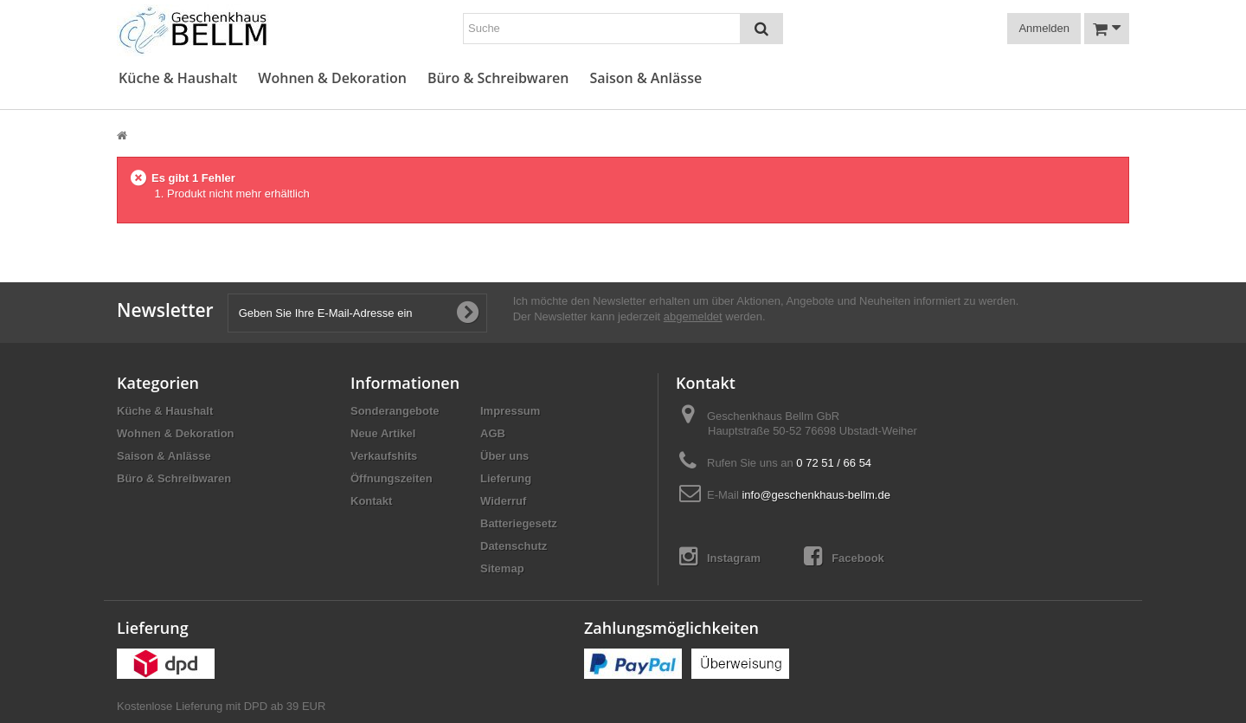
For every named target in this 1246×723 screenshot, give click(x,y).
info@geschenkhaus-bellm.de (816, 494)
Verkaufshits (383, 455)
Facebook (844, 556)
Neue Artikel (382, 433)
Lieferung (505, 478)
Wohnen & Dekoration (332, 78)
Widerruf (503, 500)
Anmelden (1043, 28)
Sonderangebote (395, 410)
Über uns (504, 455)
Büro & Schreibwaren (498, 78)
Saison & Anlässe (645, 78)
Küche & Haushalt (178, 78)
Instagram (720, 556)
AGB (492, 433)
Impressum (510, 410)
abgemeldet (693, 316)
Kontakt (371, 500)
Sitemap (502, 568)
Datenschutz (513, 545)
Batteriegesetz (518, 523)
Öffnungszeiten (391, 478)
